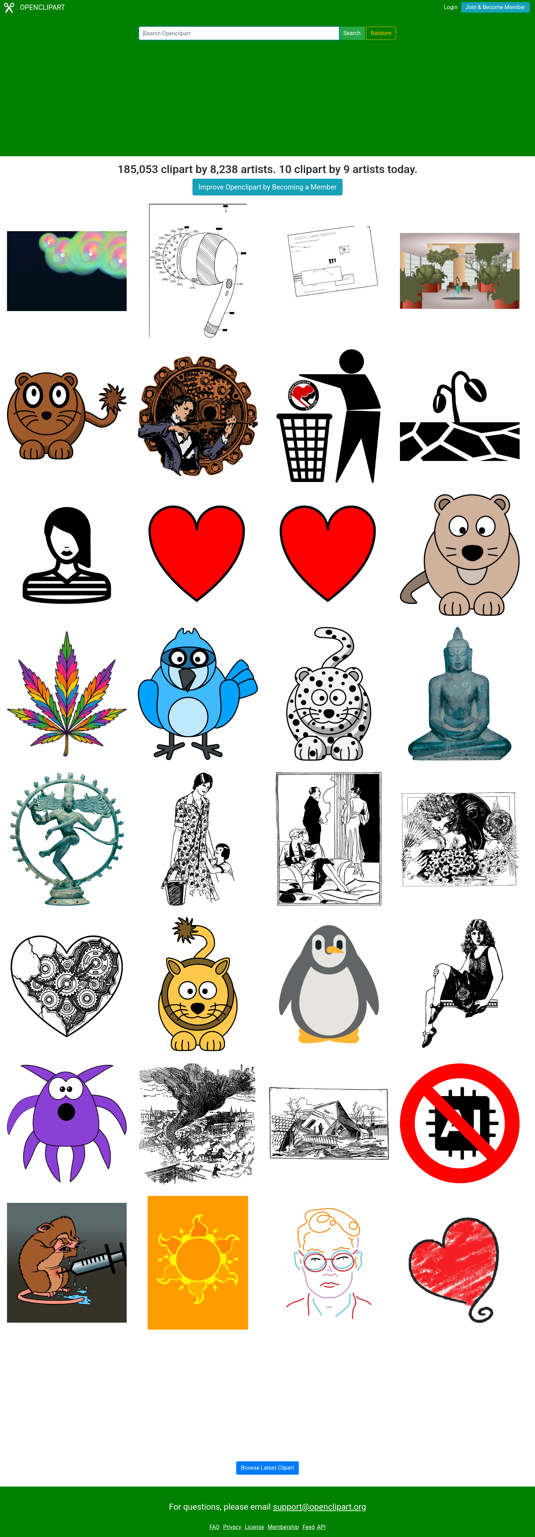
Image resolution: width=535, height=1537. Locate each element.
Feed (309, 1527)
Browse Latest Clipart (267, 1467)
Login (450, 7)
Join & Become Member (495, 7)
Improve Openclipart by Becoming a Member (267, 187)
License (254, 1527)
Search (351, 33)
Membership (283, 1527)
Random (381, 33)
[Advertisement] (268, 98)
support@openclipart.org (319, 1507)
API (321, 1527)
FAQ (214, 1527)
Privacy (232, 1527)
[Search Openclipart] (239, 33)
